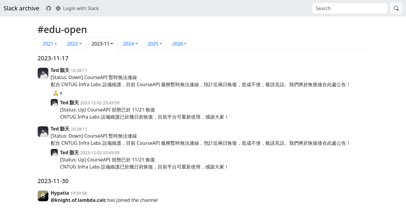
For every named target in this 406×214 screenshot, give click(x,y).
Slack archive (21, 8)
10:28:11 (79, 70)
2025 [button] (153, 43)
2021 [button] (48, 43)
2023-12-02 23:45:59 (100, 103)
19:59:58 (78, 193)
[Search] (396, 8)
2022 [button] (72, 43)
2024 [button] (128, 43)
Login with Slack (77, 8)
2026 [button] (177, 43)
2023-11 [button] (100, 43)
